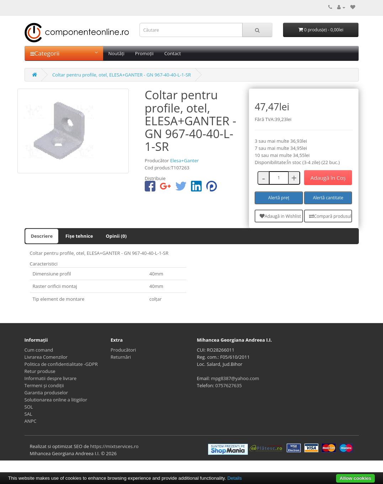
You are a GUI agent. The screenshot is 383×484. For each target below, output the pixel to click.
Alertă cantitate (328, 198)
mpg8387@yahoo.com (235, 378)
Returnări (121, 357)
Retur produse (40, 371)
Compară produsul (330, 216)
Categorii (64, 53)
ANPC (31, 421)
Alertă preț (278, 198)
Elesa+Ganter (184, 160)
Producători (123, 350)
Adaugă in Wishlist (280, 216)
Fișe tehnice (79, 236)
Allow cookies (355, 478)
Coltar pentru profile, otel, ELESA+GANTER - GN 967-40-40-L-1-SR (121, 75)
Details (234, 478)
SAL (28, 414)
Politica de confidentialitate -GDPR (61, 364)
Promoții (144, 53)
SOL (29, 407)
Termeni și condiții (44, 385)
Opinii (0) (116, 236)
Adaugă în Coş (328, 177)
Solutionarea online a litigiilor (56, 399)
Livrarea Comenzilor (46, 357)
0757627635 (229, 385)
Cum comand (39, 350)
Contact (172, 53)
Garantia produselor (46, 392)
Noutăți (116, 53)
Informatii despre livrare (51, 378)
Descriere (42, 236)
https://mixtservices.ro (114, 446)
